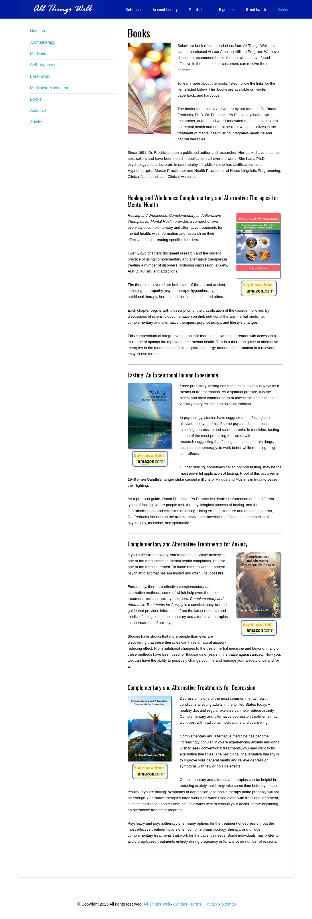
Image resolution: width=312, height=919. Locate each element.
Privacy (211, 904)
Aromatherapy (42, 42)
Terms (195, 904)
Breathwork (40, 76)
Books (35, 99)
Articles (36, 122)
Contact (180, 904)
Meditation (39, 53)
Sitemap (228, 904)
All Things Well (61, 8)
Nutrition (37, 31)
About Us (38, 110)
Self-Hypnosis (42, 65)
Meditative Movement (49, 87)
